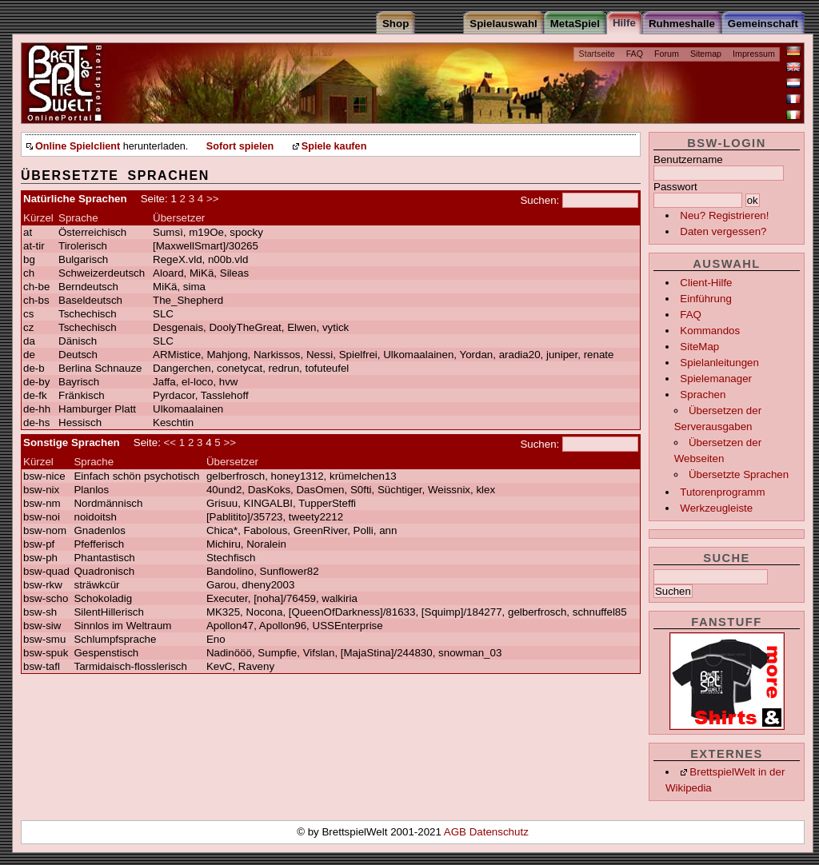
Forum (666, 53)
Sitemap (705, 53)
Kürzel (38, 218)
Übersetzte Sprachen (739, 474)
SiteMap (699, 347)
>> (212, 199)
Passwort (675, 187)
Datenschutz (499, 832)
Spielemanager (716, 379)
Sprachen (702, 395)
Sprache (78, 218)
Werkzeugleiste (716, 508)
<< (170, 442)
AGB (456, 832)
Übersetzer (179, 218)
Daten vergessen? (723, 231)
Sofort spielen (240, 146)
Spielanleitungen (719, 363)
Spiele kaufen (334, 146)
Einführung (705, 299)
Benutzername (688, 159)
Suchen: (539, 200)
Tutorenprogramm (722, 492)
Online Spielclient (77, 146)
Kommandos (710, 331)
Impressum (754, 53)
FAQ (634, 53)
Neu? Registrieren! (724, 215)
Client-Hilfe (706, 283)
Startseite (597, 53)
